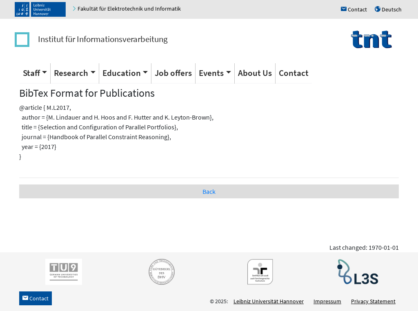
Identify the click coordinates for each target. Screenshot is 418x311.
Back (209, 191)
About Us (255, 72)
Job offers (173, 72)
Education (121, 72)
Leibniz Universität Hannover (268, 301)
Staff (31, 72)
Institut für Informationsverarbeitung (103, 38)
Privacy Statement (373, 301)
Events (211, 72)
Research (71, 72)
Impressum (327, 301)
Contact (294, 72)
